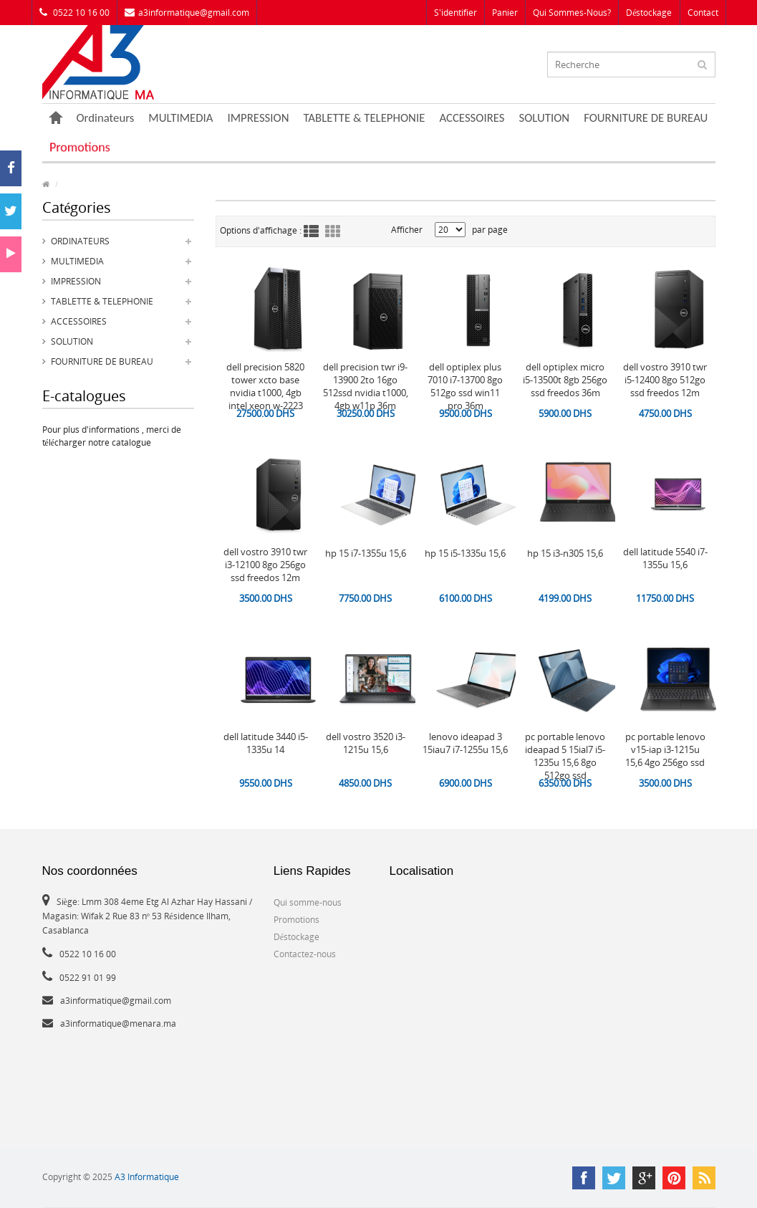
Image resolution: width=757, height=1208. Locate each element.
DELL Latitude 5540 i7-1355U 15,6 (665, 558)
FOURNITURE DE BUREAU (646, 117)
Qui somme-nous (308, 902)
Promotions (79, 147)
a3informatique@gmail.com (187, 12)
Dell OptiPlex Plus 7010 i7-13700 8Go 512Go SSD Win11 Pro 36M (465, 386)
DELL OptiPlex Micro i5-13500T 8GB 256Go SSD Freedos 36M (565, 379)
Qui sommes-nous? (572, 12)
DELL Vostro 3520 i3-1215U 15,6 (365, 743)
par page (490, 230)
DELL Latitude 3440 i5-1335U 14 (265, 743)
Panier (505, 12)
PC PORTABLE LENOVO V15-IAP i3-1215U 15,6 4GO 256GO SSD (665, 749)
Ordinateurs (106, 117)
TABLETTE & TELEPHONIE (364, 117)
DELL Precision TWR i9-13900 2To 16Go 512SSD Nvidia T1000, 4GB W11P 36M (365, 386)
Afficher (407, 230)
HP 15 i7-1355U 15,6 (365, 553)
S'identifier (455, 12)
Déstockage (649, 12)
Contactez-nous (305, 954)
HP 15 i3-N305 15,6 (565, 553)
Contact (703, 12)
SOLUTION (544, 117)
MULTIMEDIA (180, 117)
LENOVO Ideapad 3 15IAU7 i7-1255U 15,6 (465, 743)
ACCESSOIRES (471, 117)
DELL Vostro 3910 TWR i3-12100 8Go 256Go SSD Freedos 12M (265, 564)
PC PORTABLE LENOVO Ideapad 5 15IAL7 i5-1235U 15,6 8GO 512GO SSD (565, 756)
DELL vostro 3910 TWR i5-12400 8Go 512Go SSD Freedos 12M (665, 379)
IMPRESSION (258, 117)
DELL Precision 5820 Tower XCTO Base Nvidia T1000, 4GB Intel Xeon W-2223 (265, 386)
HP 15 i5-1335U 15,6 (465, 553)
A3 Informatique (147, 1177)
